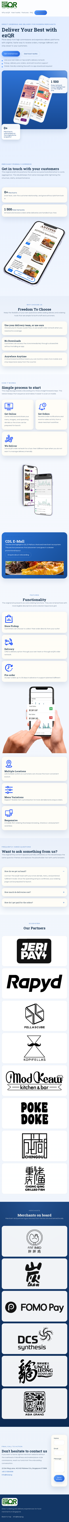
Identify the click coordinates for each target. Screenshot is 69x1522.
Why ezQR (6, 12)
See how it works (30, 54)
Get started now (11, 54)
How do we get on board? (15, 871)
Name (56, 1438)
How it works (15, 12)
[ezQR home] (9, 5)
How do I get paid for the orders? (18, 902)
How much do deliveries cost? (17, 892)
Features (25, 12)
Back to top (6, 1517)
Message (57, 1459)
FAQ (31, 12)
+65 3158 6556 (7, 1471)
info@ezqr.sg (7, 1475)
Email (56, 1448)
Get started (40, 12)
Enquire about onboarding (18, 555)
